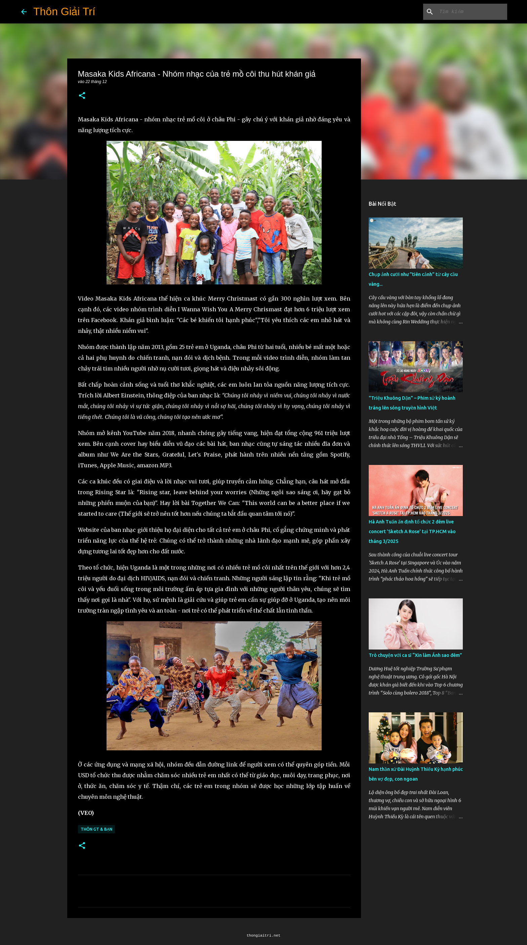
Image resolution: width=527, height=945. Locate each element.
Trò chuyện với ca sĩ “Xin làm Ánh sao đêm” (415, 655)
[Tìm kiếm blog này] (472, 12)
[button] (82, 96)
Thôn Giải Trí (64, 11)
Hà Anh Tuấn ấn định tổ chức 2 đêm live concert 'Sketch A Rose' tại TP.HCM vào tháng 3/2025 (412, 531)
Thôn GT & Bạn (96, 829)
